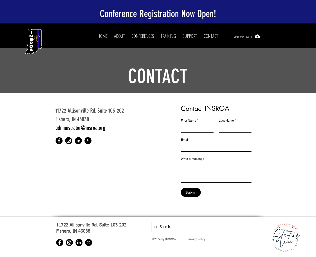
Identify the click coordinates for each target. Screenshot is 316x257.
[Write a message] (216, 172)
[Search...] (202, 227)
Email (185, 140)
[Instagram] (68, 140)
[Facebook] (59, 140)
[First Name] (196, 128)
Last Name (227, 120)
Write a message (192, 158)
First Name (189, 120)
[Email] (215, 147)
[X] (88, 140)
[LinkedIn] (78, 140)
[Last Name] (234, 128)
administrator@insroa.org (80, 127)
